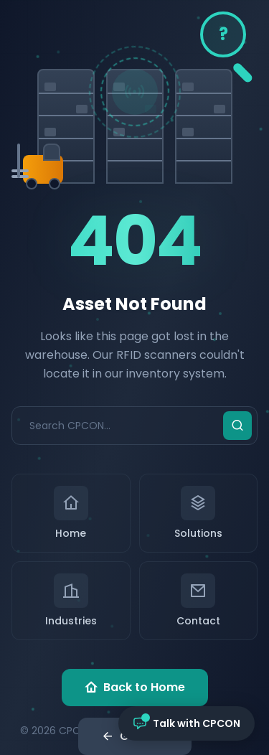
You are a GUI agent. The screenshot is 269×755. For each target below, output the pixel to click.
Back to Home (135, 687)
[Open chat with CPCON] (186, 723)
